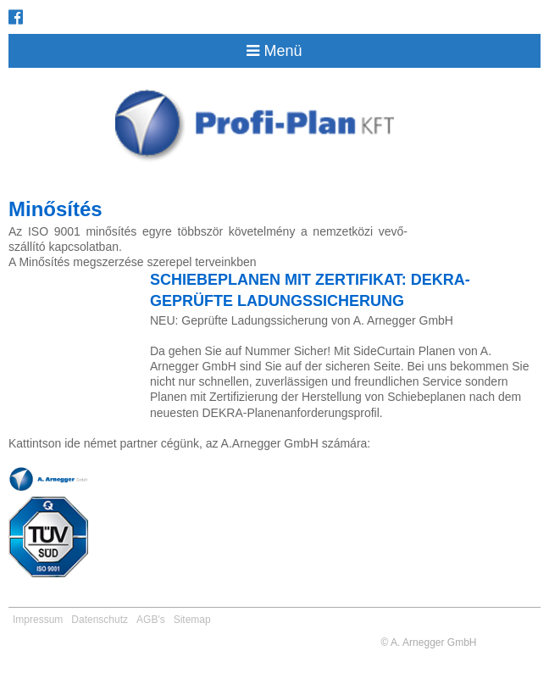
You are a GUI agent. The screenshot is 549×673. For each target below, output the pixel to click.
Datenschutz (99, 620)
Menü (274, 50)
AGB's (150, 620)
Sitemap (192, 620)
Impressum (38, 620)
